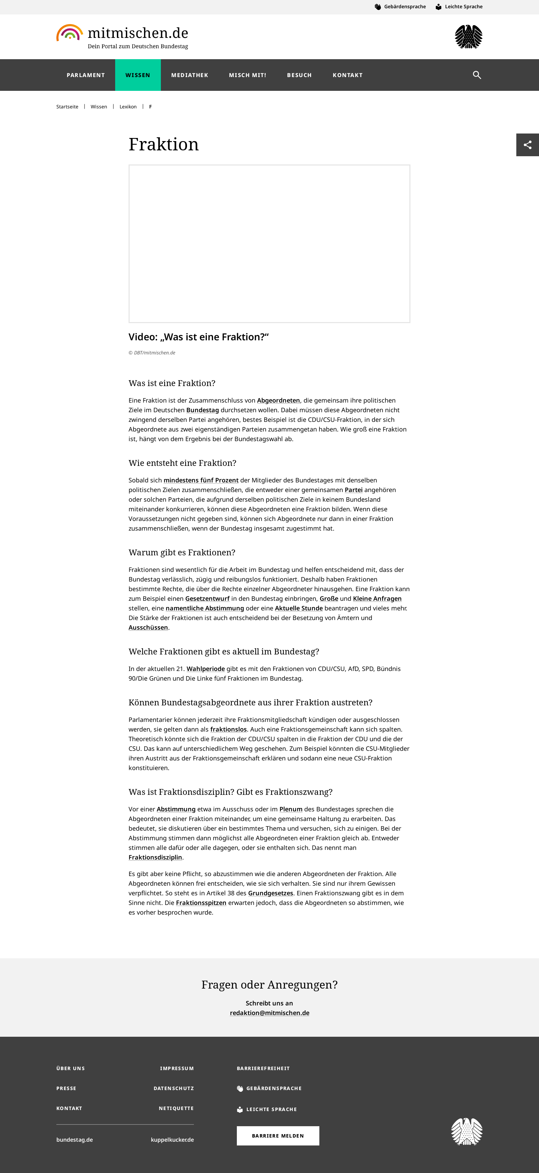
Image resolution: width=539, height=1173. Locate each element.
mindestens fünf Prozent (201, 480)
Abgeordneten (278, 400)
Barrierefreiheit (263, 1068)
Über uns (70, 1068)
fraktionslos (228, 729)
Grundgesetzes (270, 893)
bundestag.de (74, 1139)
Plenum (290, 809)
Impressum (177, 1068)
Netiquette (176, 1108)
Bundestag (202, 410)
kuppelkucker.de (172, 1139)
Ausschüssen (148, 627)
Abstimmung (176, 809)
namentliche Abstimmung (205, 608)
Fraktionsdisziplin (155, 857)
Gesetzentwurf (207, 598)
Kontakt (69, 1108)
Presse (66, 1088)
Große (329, 598)
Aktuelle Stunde (299, 608)
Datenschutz (174, 1088)
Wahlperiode (206, 668)
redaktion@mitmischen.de (269, 1013)
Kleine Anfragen (377, 598)
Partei (354, 490)
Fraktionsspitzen (201, 902)
